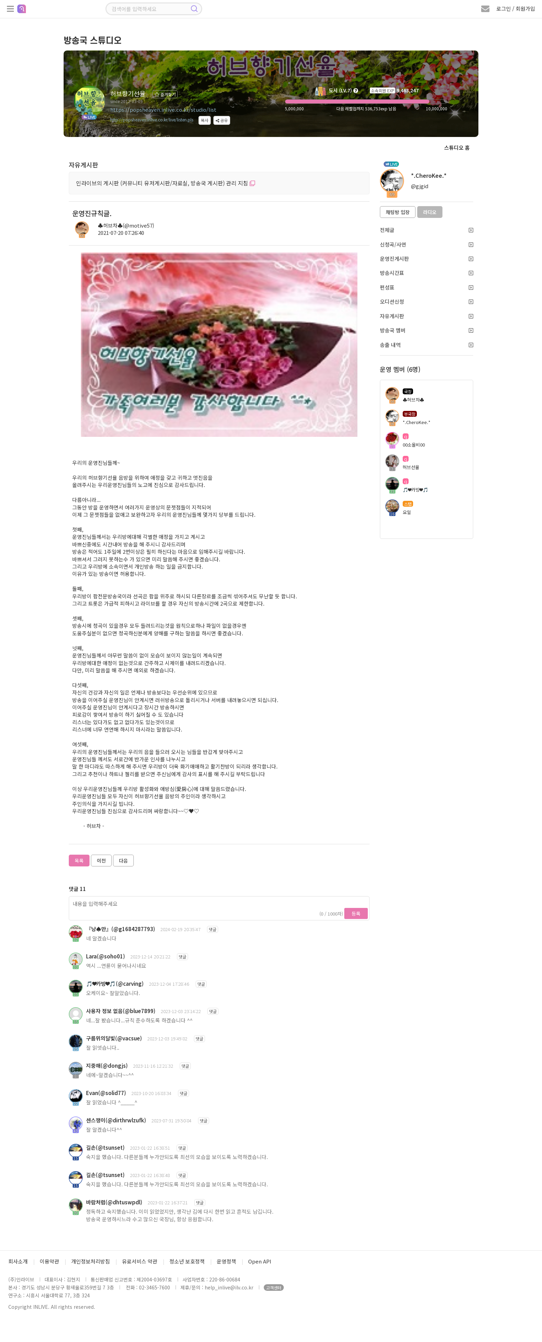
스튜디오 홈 (457, 147)
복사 (204, 120)
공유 (222, 120)
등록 (356, 913)
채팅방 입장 (398, 212)
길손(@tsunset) (105, 1147)
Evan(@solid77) (106, 1092)
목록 (79, 860)
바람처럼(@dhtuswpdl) (114, 1202)
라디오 (430, 212)
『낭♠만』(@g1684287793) (120, 928)
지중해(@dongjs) (107, 1065)
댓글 (212, 929)
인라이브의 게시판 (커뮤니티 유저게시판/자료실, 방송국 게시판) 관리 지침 (165, 183)
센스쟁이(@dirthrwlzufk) (116, 1120)
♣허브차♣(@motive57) (126, 225)
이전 (101, 860)
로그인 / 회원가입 (515, 8)
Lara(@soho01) (105, 956)
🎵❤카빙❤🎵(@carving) (115, 983)
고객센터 (273, 1287)
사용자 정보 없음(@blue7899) (121, 1010)
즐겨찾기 (165, 94)
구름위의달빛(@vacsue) (114, 1038)
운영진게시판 (426, 258)
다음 (123, 860)
